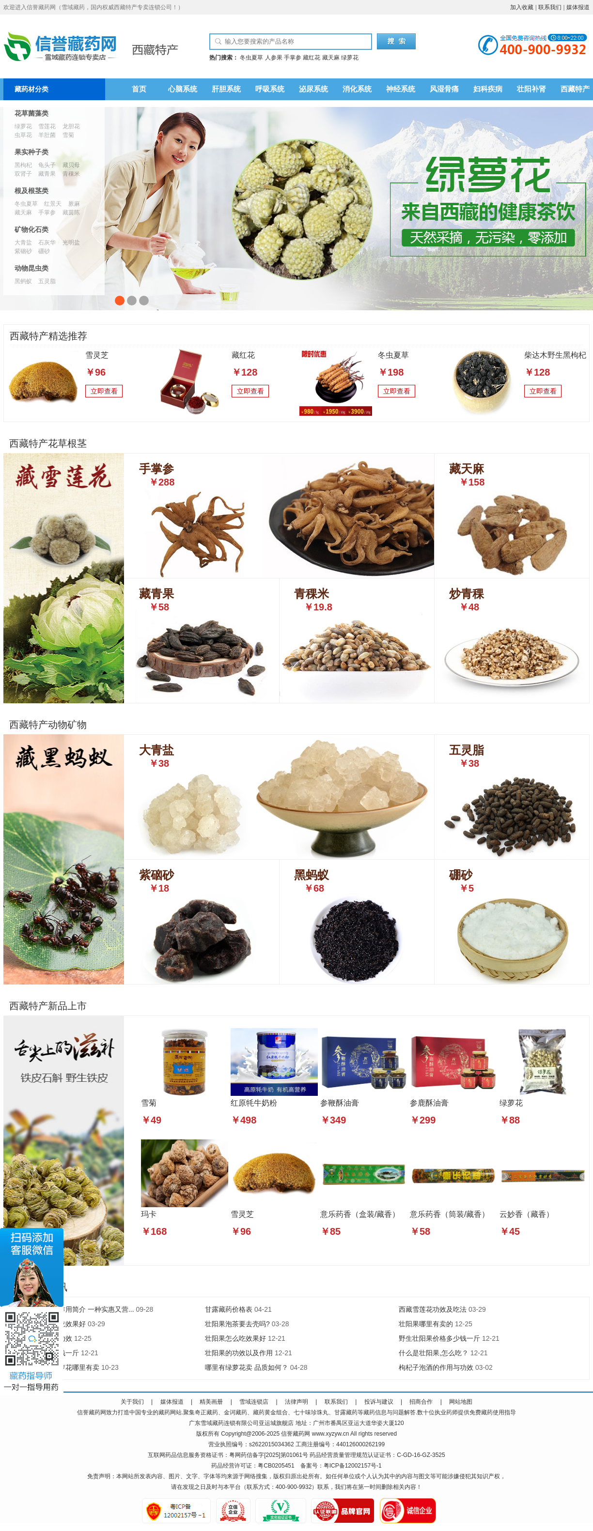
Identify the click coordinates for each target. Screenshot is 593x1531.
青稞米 (71, 173)
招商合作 (421, 1401)
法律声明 (296, 1401)
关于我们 (132, 1401)
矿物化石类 (31, 229)
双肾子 (23, 173)
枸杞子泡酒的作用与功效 (436, 1367)
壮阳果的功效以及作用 (239, 1353)
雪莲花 (47, 126)
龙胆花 (71, 126)
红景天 (53, 203)
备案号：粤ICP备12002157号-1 (341, 1465)
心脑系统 (182, 89)
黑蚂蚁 (23, 281)
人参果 (273, 57)
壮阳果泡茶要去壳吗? (237, 1324)
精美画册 (211, 1401)
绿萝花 (350, 57)
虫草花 (23, 135)
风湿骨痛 (444, 89)
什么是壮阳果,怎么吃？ (433, 1353)
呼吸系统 (269, 89)
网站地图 (460, 1401)
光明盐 (71, 242)
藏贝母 (71, 165)
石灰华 (47, 242)
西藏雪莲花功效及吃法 (433, 1309)
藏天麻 (331, 57)
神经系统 (400, 89)
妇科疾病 (487, 89)
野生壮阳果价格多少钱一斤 (439, 1338)
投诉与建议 (378, 1401)
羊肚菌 (47, 135)
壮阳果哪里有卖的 (426, 1324)
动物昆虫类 (31, 268)
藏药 (94, 1412)
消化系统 (357, 89)
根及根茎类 (31, 191)
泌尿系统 (313, 89)
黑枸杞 (23, 165)
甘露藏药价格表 (228, 1309)
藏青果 (47, 173)
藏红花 (311, 57)
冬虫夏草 (251, 57)
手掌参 (292, 57)
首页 (139, 89)
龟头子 (47, 165)
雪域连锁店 (253, 1401)
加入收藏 (521, 7)
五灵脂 (47, 281)
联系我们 (550, 7)
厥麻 (74, 203)
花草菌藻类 (31, 113)
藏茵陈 (71, 212)
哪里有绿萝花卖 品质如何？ (246, 1367)
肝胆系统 (226, 89)
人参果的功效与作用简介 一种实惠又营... (72, 1309)
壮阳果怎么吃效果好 (235, 1338)
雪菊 (68, 135)
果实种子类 (31, 152)
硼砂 (44, 251)
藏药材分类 (31, 89)
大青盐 (23, 242)
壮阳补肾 (531, 89)
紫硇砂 (23, 251)
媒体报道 (578, 7)
